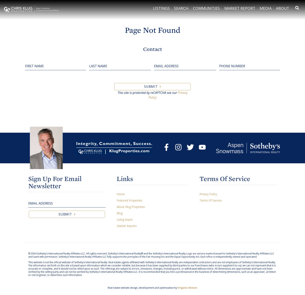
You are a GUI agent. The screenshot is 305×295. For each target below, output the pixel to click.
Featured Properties (129, 200)
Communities (206, 8)
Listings (161, 8)
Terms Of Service (210, 200)
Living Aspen (125, 219)
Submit (151, 86)
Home (121, 194)
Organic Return (187, 287)
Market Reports (127, 226)
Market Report (239, 8)
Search (181, 8)
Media (266, 8)
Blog (120, 213)
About (282, 8)
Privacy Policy (208, 194)
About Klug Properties (131, 207)
